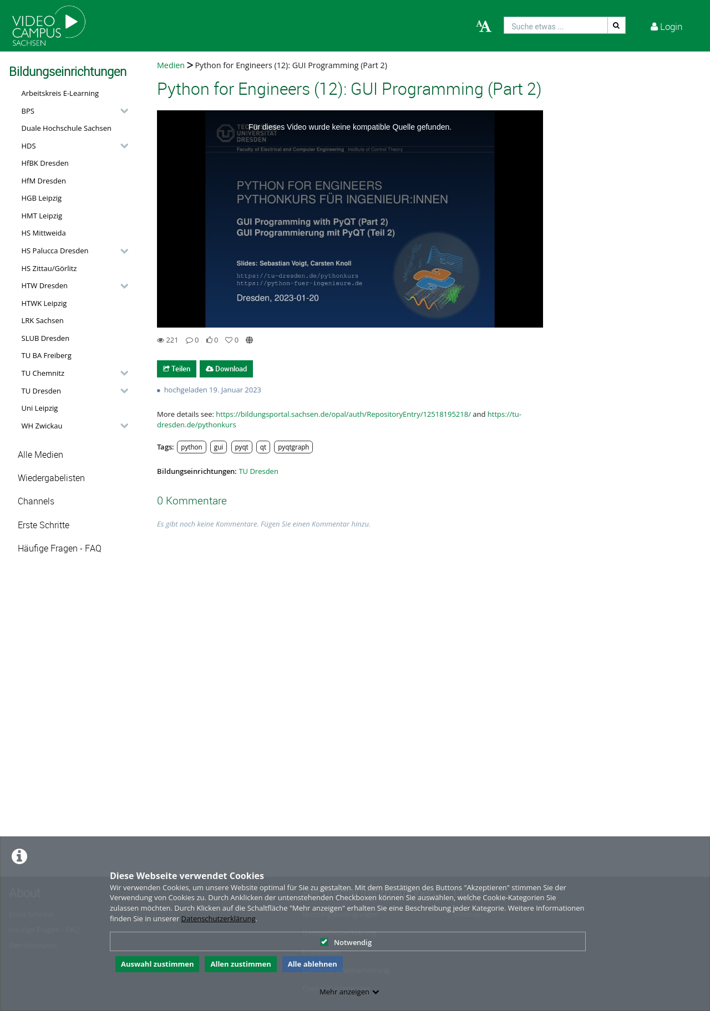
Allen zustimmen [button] (240, 964)
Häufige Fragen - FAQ (60, 548)
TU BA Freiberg (47, 355)
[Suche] (616, 25)
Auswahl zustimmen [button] (157, 964)
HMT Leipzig (42, 216)
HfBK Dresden (45, 163)
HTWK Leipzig (44, 303)
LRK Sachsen (43, 320)
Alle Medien (40, 455)
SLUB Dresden (46, 338)
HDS (29, 146)
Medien (171, 65)
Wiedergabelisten (51, 478)
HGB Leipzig (42, 198)
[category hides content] (120, 111)
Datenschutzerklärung (218, 918)
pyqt (241, 446)
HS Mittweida (44, 233)
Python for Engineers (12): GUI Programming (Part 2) (290, 65)
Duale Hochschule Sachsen (67, 128)
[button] (72, 111)
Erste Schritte (43, 525)
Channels (36, 501)
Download (226, 369)
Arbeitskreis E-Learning (60, 93)
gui (218, 446)
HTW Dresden (45, 285)
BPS (28, 111)
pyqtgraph (293, 446)
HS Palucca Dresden (55, 251)
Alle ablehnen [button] (312, 964)
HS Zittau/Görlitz (49, 268)
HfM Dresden (44, 181)
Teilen (176, 369)
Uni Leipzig (40, 408)
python (191, 446)
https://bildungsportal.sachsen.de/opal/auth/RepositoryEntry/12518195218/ (343, 414)
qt (263, 446)
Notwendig (346, 942)
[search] (556, 25)
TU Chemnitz (43, 373)
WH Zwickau (42, 426)
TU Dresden (41, 391)
